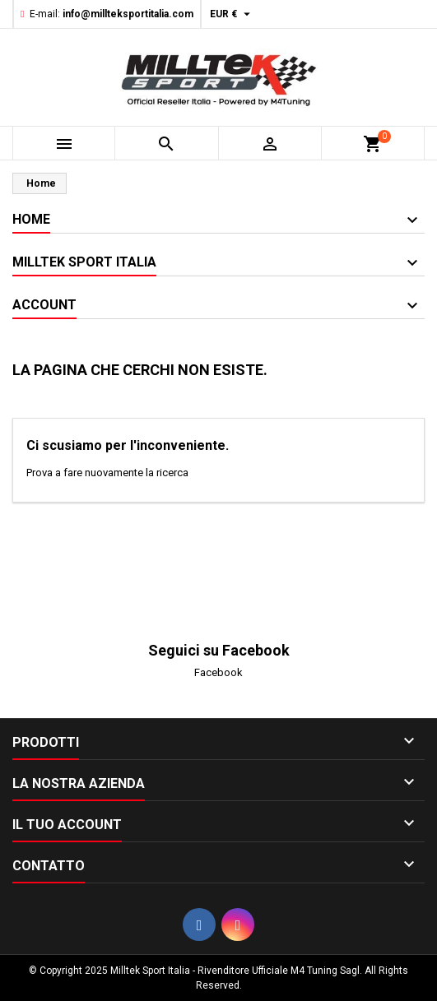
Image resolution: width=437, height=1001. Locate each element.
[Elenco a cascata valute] (232, 14)
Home (31, 219)
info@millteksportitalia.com (128, 14)
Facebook (218, 672)
